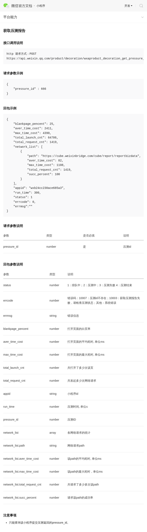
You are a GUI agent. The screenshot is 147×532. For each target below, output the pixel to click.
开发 (127, 5)
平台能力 (10, 17)
